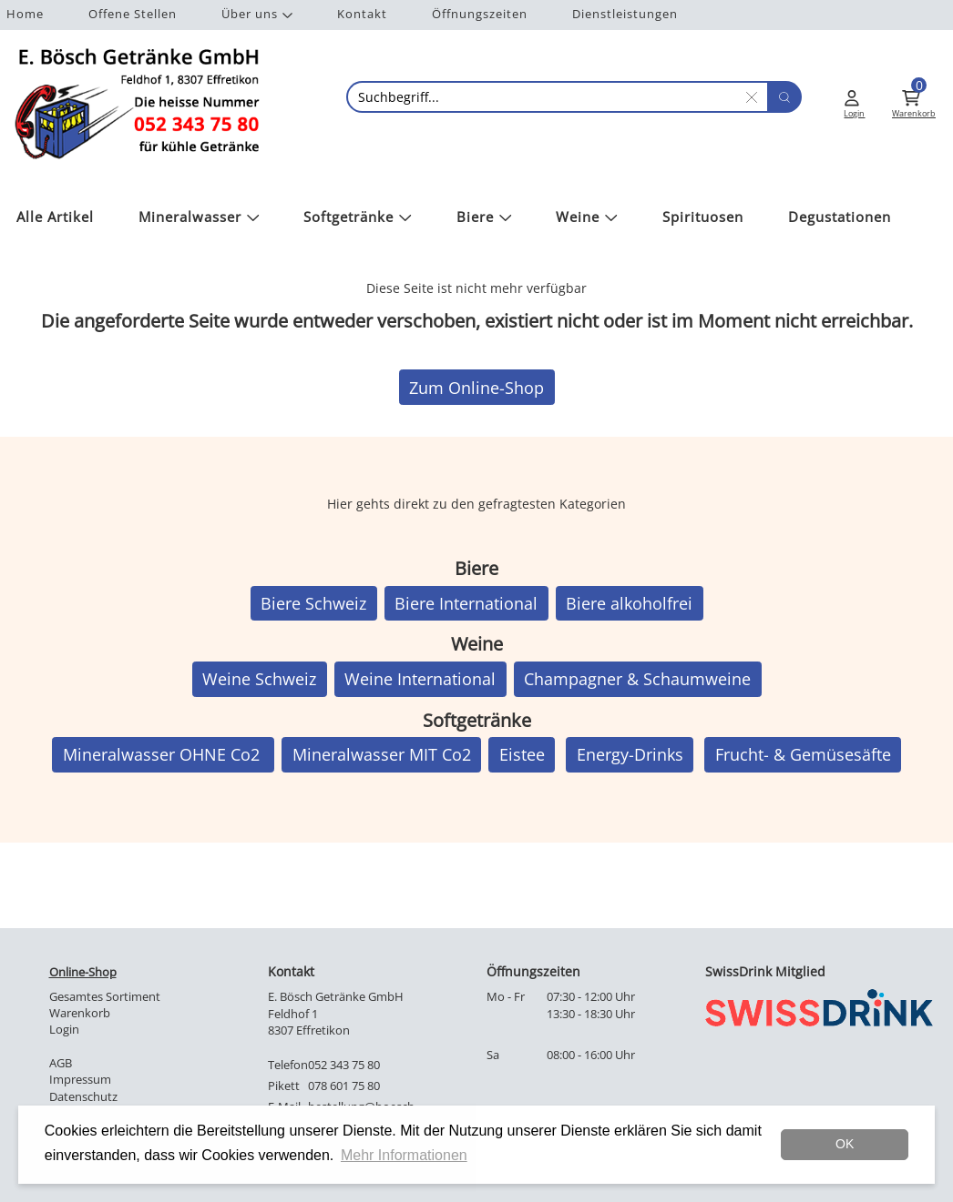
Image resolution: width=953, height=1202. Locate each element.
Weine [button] (587, 217)
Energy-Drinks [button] (630, 754)
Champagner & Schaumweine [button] (637, 679)
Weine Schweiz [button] (259, 679)
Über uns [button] (256, 14)
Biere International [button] (466, 603)
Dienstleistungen (625, 14)
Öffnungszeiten (480, 14)
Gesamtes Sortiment (104, 997)
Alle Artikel (55, 217)
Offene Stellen (132, 14)
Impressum (80, 1079)
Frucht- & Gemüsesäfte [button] (803, 754)
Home (25, 14)
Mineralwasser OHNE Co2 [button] (163, 754)
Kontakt (362, 14)
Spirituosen (702, 217)
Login (64, 1029)
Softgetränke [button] (357, 217)
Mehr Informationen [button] (404, 1155)
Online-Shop (83, 972)
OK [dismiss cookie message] (844, 1143)
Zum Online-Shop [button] (476, 388)
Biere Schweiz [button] (313, 603)
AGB (60, 1063)
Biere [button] (484, 217)
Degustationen (839, 217)
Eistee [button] (522, 754)
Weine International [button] (420, 679)
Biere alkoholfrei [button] (629, 603)
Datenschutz (83, 1097)
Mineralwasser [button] (199, 217)
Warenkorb (79, 1013)
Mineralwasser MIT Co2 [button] (381, 754)
